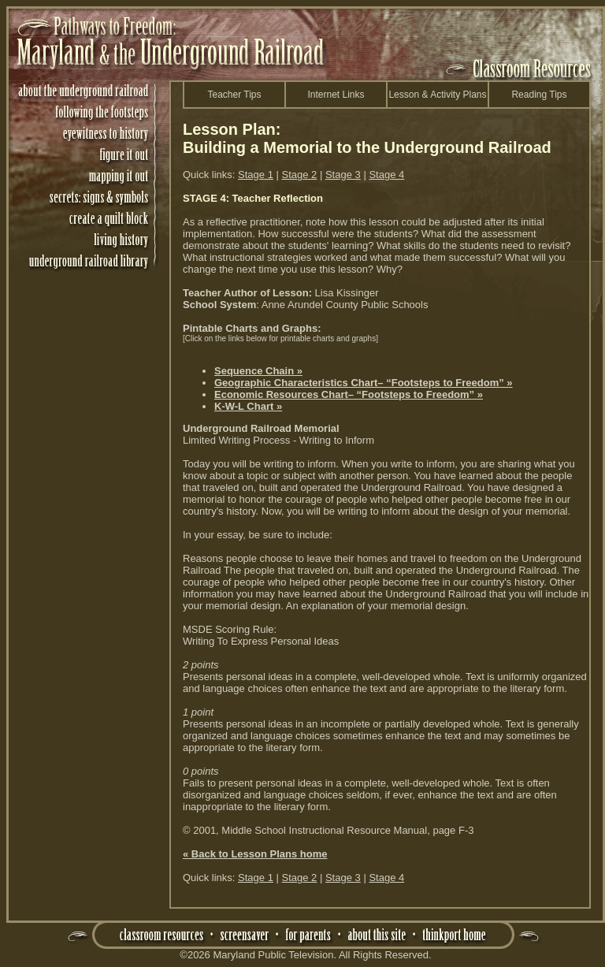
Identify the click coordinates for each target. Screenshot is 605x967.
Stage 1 (255, 174)
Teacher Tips (234, 94)
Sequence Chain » (258, 371)
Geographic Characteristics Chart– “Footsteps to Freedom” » (363, 383)
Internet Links (335, 94)
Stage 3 (343, 174)
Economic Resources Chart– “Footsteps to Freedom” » (348, 394)
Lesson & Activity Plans (437, 94)
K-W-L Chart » (248, 406)
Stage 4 (386, 174)
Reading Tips (538, 94)
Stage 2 (299, 174)
